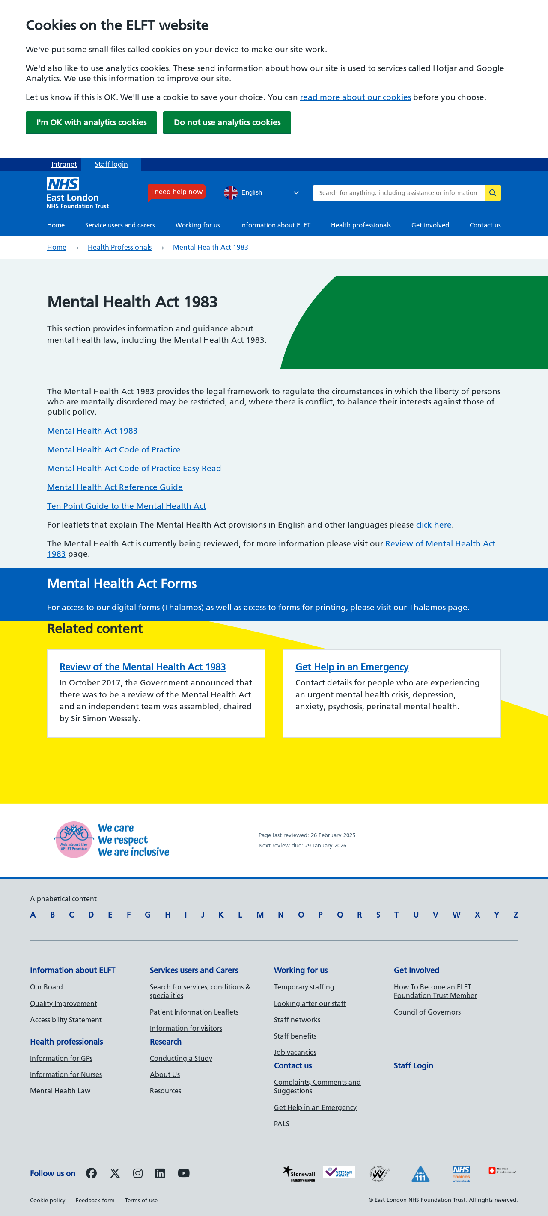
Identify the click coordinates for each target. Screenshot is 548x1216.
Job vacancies (295, 1052)
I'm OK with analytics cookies (91, 122)
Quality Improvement (63, 1003)
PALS (281, 1123)
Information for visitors (186, 1028)
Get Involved (416, 970)
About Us (165, 1074)
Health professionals (361, 225)
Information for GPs (61, 1058)
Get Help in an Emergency (351, 667)
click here (434, 525)
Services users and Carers (194, 970)
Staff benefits (295, 1036)
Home (56, 225)
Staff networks (297, 1019)
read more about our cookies (355, 97)
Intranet (64, 164)
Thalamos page (438, 607)
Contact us (485, 225)
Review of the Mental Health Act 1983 (143, 667)
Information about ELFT (275, 225)
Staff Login (413, 1066)
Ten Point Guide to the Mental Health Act (126, 506)
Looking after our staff (310, 1003)
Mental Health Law (60, 1090)
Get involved (430, 225)
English (243, 193)
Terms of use (141, 1200)
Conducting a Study (181, 1058)
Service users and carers (120, 225)
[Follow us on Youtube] (184, 1174)
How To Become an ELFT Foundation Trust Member (435, 991)
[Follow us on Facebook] (91, 1174)
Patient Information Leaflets (194, 1012)
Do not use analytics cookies (227, 122)
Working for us (198, 225)
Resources (165, 1090)
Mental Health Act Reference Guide (115, 487)
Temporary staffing (304, 987)
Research (166, 1042)
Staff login (111, 164)
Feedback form (95, 1200)
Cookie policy (48, 1200)
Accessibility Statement (66, 1019)
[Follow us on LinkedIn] (160, 1174)
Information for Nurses (66, 1074)
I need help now (177, 191)
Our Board (46, 987)
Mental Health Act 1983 (92, 431)
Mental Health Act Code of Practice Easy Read (134, 468)
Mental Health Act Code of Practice (114, 450)
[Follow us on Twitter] (115, 1174)
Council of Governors (427, 1012)
